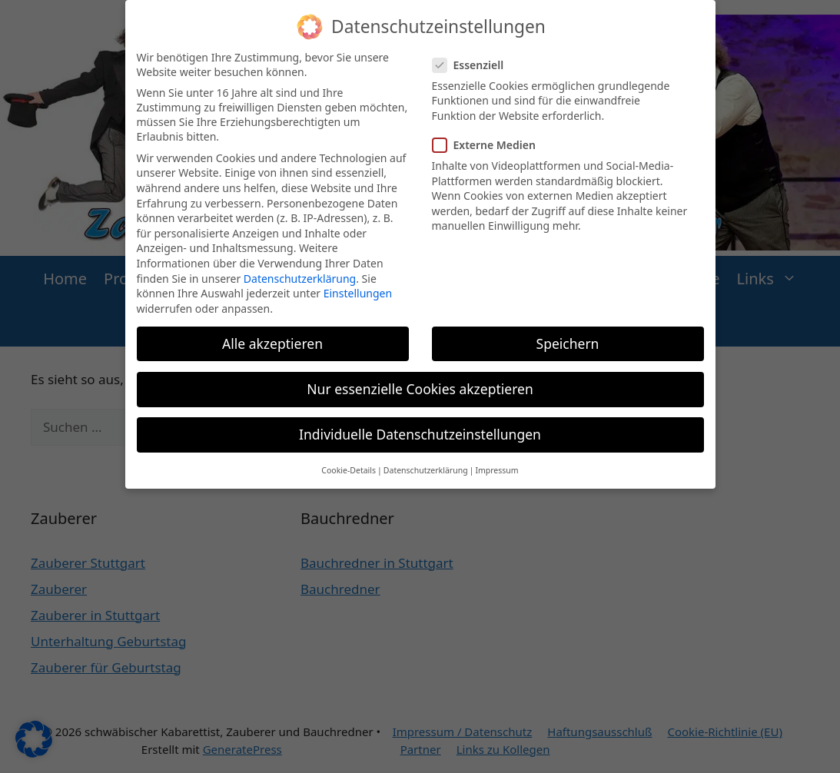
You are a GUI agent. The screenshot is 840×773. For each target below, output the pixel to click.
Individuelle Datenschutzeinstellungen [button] (420, 424)
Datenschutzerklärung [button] (425, 460)
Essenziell (473, 55)
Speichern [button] (567, 333)
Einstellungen (358, 283)
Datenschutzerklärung (300, 268)
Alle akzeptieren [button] (272, 333)
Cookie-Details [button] (348, 460)
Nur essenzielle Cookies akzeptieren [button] (420, 379)
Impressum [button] (496, 460)
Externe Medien (489, 135)
